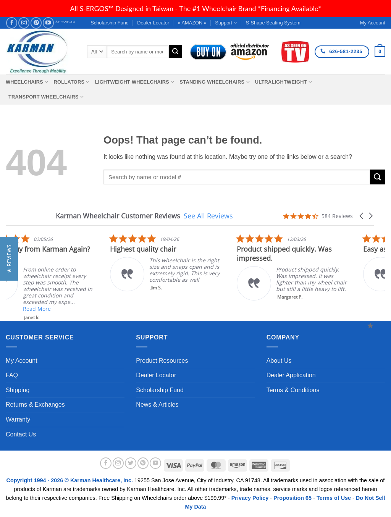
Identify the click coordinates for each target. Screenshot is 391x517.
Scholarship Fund (109, 23)
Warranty (18, 419)
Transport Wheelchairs (46, 96)
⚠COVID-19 (65, 22)
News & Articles (157, 404)
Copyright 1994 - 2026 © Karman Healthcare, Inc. (70, 480)
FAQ (12, 375)
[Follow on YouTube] (48, 22)
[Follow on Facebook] (11, 22)
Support (226, 22)
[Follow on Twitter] (130, 463)
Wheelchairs (27, 82)
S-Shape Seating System (273, 23)
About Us (279, 360)
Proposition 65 (292, 498)
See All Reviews (208, 215)
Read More (93, 308)
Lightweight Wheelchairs (134, 82)
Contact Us (21, 434)
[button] (380, 51)
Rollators (72, 82)
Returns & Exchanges (35, 404)
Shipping (17, 390)
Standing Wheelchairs (214, 82)
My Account (21, 360)
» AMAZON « (192, 23)
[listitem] (223, 262)
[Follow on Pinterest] (36, 22)
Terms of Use (334, 498)
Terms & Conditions (293, 390)
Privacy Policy (250, 498)
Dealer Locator (153, 23)
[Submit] (175, 51)
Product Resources (162, 360)
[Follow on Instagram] (23, 22)
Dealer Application (291, 375)
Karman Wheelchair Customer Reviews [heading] (118, 216)
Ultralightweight (283, 82)
